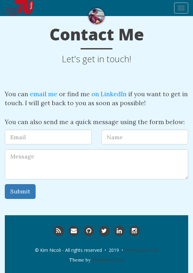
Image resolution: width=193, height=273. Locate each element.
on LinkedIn (109, 94)
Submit (20, 191)
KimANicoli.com (142, 250)
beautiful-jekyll (108, 260)
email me (43, 94)
